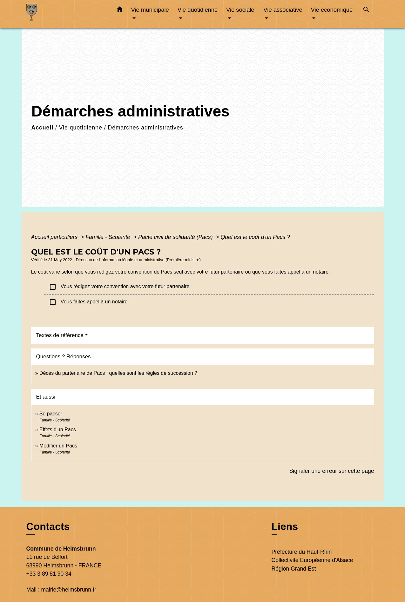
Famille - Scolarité (108, 237)
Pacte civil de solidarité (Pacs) (176, 237)
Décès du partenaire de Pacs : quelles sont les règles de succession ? (118, 373)
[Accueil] (66, 14)
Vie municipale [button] (150, 9)
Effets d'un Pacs (57, 429)
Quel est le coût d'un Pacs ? (255, 237)
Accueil (42, 127)
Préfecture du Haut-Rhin (302, 552)
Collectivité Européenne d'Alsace (312, 560)
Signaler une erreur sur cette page (331, 471)
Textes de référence (60, 335)
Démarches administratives (145, 127)
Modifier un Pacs (58, 445)
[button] (120, 10)
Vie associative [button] (282, 9)
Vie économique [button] (332, 9)
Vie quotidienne (80, 127)
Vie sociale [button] (240, 9)
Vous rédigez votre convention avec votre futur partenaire (119, 287)
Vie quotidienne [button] (198, 9)
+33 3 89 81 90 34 (48, 574)
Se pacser (50, 413)
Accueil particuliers (55, 237)
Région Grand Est (294, 569)
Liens (285, 526)
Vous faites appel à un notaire (88, 302)
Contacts (48, 526)
